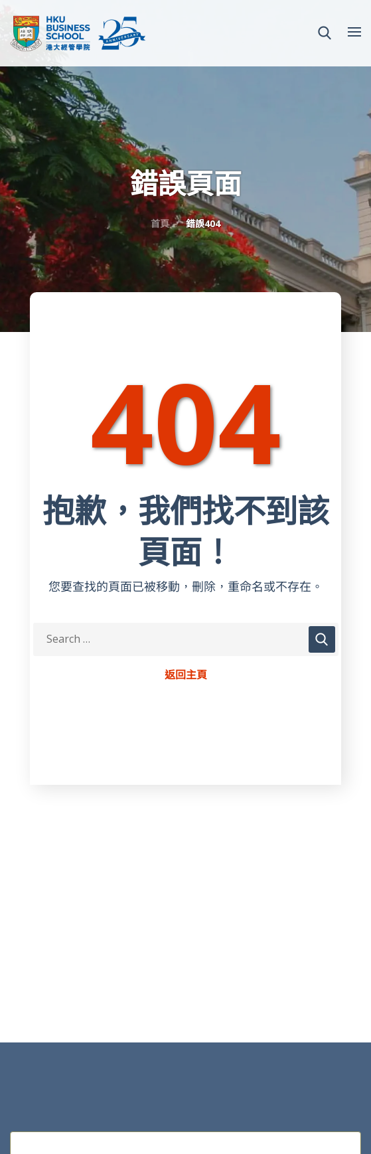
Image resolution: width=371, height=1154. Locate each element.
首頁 (160, 223)
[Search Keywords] (185, 639)
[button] (324, 33)
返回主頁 (186, 675)
